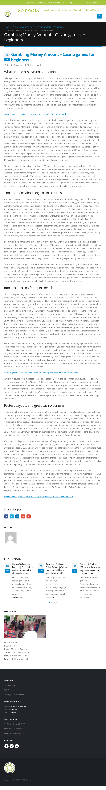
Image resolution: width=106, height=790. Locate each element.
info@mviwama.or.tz (74, 3)
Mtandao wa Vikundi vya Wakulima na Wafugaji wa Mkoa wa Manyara (70, 10)
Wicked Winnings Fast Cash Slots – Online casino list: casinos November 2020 (38, 496)
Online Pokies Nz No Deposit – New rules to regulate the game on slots (36, 114)
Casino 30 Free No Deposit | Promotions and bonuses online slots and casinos (22, 569)
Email (28, 516)
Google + (23, 516)
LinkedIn (17, 516)
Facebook (6, 516)
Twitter (12, 516)
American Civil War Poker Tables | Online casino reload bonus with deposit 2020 (56, 569)
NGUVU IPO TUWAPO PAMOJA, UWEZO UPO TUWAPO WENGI (45, 3)
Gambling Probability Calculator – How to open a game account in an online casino (41, 372)
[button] (50, 606)
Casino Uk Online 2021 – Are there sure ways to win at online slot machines (90, 569)
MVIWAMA (28, 10)
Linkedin (17, 750)
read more (17, 597)
